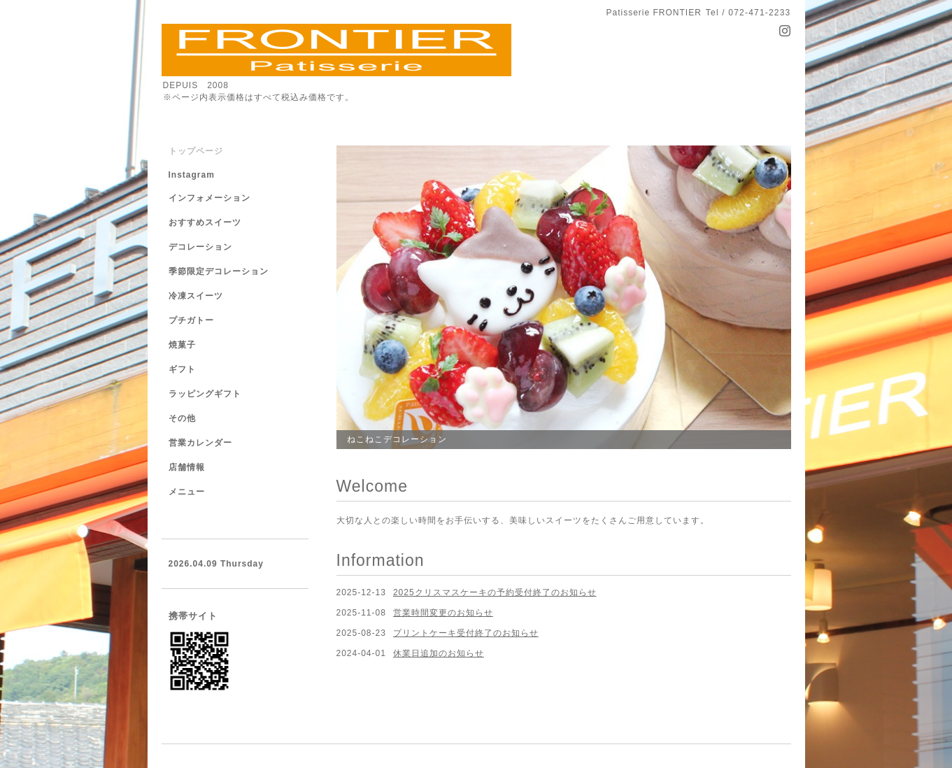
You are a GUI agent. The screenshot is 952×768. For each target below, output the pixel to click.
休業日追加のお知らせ (438, 653)
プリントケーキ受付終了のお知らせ (466, 633)
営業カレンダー (200, 443)
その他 (182, 418)
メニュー (187, 492)
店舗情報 (187, 467)
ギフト (182, 369)
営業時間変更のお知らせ (443, 613)
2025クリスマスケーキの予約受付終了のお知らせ (495, 592)
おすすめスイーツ (205, 222)
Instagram (192, 175)
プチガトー (191, 320)
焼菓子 (182, 345)
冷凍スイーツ (196, 296)
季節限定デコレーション (219, 271)
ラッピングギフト (205, 394)
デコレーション (200, 247)
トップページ (196, 151)
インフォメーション (209, 198)
